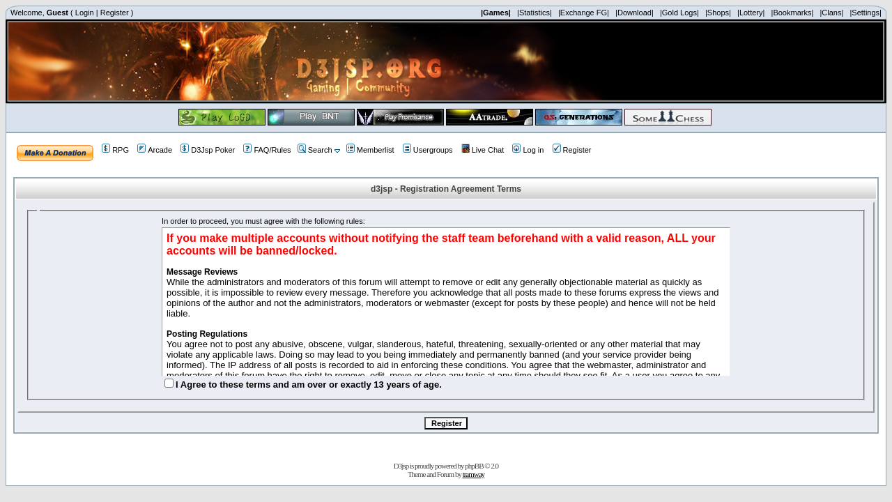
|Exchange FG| (583, 12)
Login (84, 12)
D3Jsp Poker (207, 150)
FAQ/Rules (267, 150)
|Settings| (865, 12)
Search (315, 150)
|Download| (634, 12)
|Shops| (718, 12)
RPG (115, 150)
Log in (528, 150)
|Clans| (831, 12)
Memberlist (370, 150)
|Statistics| (534, 12)
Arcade (154, 150)
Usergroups (428, 150)
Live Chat (482, 150)
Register (114, 12)
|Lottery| (750, 12)
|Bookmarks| (792, 12)
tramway (473, 474)
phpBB (474, 466)
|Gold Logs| (679, 12)
